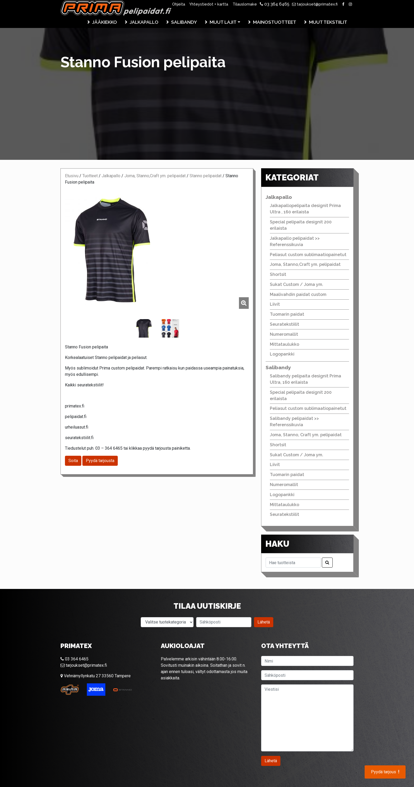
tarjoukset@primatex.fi (315, 4)
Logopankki (282, 354)
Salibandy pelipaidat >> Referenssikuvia (294, 421)
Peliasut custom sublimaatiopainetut (308, 254)
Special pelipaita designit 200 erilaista (301, 225)
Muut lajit (223, 22)
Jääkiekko (104, 22)
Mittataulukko (284, 344)
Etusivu (71, 175)
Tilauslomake (245, 4)
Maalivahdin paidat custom (298, 294)
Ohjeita (178, 4)
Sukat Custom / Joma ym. (296, 284)
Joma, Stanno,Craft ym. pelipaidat (155, 175)
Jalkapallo (144, 22)
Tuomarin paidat (287, 314)
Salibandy (184, 22)
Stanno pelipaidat (206, 175)
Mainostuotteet (274, 22)
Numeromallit (284, 334)
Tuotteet (90, 175)
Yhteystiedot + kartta (208, 4)
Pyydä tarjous (385, 772)
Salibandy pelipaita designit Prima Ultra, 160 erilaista (305, 379)
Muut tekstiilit (328, 22)
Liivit (275, 304)
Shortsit (278, 274)
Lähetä (263, 622)
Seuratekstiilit (284, 324)
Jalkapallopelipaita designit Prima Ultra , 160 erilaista (305, 208)
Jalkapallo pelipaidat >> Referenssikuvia (295, 241)
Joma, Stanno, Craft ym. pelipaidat (306, 434)
